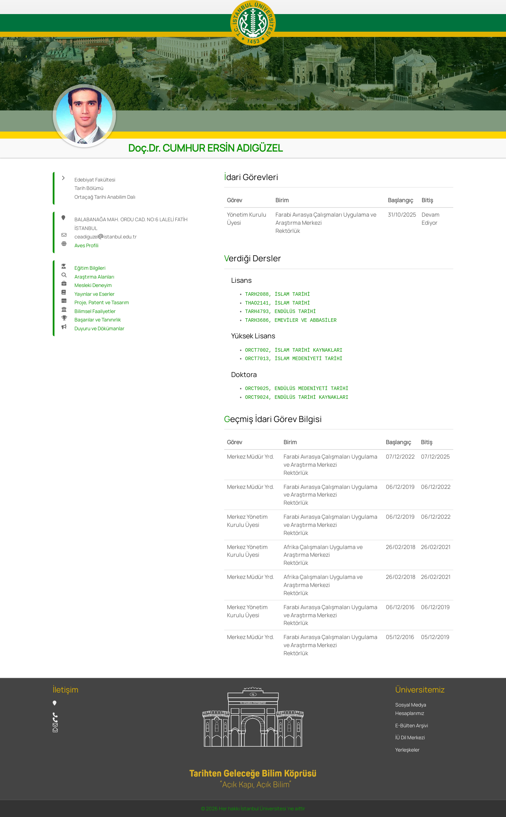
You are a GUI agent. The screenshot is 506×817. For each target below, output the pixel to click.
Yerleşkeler (407, 749)
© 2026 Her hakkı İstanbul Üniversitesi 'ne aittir (253, 808)
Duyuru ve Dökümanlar (99, 328)
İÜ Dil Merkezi (410, 737)
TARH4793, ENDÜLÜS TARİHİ (280, 311)
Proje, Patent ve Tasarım (101, 302)
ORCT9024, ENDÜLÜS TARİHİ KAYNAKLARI (297, 397)
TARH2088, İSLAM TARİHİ (277, 294)
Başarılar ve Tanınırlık (97, 319)
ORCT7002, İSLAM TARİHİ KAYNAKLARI (294, 350)
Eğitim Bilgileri (89, 267)
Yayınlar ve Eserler (94, 294)
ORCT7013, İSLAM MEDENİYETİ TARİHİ (294, 358)
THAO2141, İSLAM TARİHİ (277, 303)
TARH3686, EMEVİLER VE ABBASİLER (291, 320)
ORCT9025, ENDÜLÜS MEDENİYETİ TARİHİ (297, 388)
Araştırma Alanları (94, 276)
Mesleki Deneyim (93, 285)
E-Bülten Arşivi (411, 725)
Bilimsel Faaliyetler (95, 311)
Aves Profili (86, 245)
